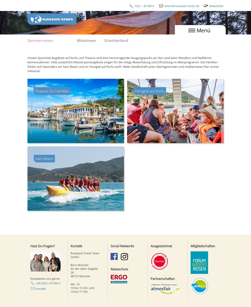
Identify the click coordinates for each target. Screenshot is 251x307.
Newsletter (212, 6)
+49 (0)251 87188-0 (48, 283)
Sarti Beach (44, 158)
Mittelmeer (86, 40)
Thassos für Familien (52, 91)
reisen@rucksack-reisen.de (177, 6)
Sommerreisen (40, 40)
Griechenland (116, 40)
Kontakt (41, 289)
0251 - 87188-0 (140, 6)
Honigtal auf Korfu (150, 91)
